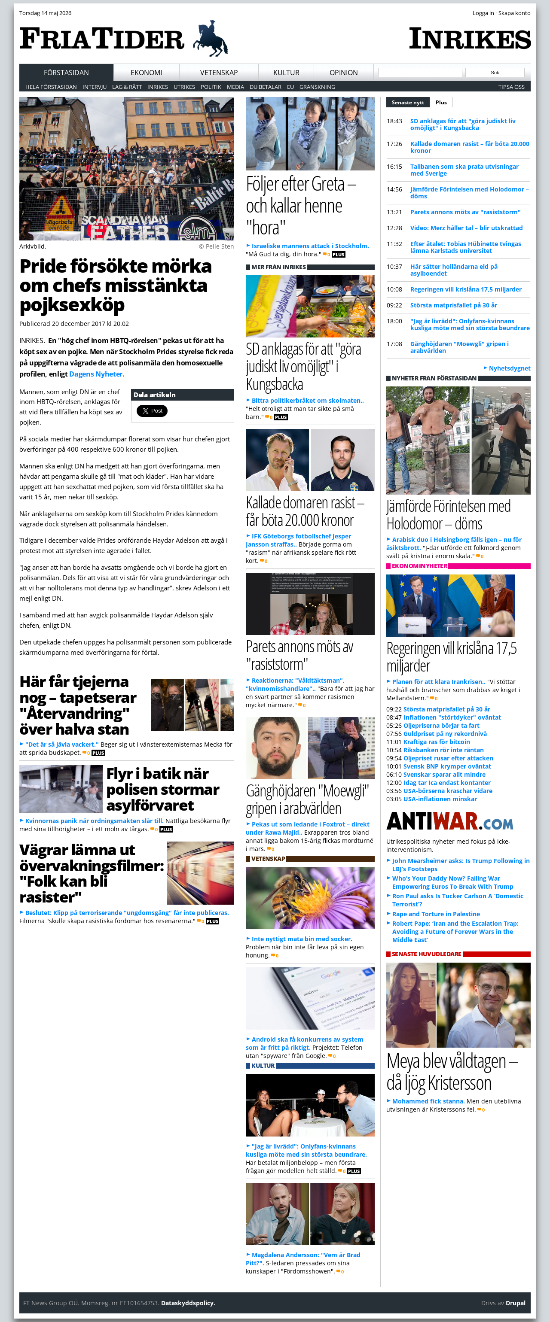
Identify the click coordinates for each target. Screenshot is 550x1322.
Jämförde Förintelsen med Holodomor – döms (469, 192)
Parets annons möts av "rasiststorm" (465, 212)
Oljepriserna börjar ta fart (441, 725)
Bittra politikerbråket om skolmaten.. (308, 400)
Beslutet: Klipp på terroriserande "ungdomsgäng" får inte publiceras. (127, 913)
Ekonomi (146, 72)
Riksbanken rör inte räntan (443, 750)
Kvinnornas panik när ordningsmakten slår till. (94, 821)
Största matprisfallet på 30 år (453, 305)
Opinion (344, 72)
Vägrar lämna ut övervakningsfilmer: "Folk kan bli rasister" (91, 873)
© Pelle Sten (216, 246)
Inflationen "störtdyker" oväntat (452, 717)
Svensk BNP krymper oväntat (447, 766)
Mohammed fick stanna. (428, 1101)
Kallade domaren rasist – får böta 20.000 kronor (469, 147)
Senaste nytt (411, 101)
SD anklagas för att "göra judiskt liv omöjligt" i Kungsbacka (463, 124)
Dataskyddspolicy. (188, 1303)
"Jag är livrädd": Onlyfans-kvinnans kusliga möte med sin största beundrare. (306, 1150)
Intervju (94, 87)
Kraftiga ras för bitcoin (436, 742)
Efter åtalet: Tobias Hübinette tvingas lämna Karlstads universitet (465, 247)
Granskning (317, 87)
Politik (211, 87)
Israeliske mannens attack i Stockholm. (310, 246)
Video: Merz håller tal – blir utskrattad (466, 228)
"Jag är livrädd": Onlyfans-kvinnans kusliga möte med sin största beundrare (470, 324)
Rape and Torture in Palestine (436, 914)
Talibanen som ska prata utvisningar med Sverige (464, 169)
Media (235, 87)
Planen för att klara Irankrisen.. (439, 682)
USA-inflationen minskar (440, 799)
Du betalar (265, 87)
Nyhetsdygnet (510, 368)
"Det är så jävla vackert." (62, 744)
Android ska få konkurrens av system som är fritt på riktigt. (305, 1043)
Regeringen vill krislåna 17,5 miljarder (466, 289)
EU (290, 87)
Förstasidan (66, 72)
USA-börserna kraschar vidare (447, 791)
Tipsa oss (511, 87)
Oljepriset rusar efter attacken (448, 758)
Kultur (286, 72)
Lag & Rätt (127, 87)
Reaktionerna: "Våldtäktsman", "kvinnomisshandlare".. (295, 684)
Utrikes (184, 87)
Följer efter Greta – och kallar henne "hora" (301, 204)
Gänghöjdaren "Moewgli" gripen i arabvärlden (459, 347)
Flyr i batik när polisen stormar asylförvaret (162, 789)
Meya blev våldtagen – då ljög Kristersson (452, 1071)
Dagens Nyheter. (96, 374)
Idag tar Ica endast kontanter (447, 782)
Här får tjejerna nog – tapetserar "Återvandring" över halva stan (77, 704)
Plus (441, 102)
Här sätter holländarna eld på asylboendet (454, 269)
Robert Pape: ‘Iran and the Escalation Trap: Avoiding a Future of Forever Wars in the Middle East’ (455, 931)
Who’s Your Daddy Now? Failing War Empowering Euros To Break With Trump (452, 882)
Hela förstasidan (51, 87)
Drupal (516, 1303)
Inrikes (157, 87)
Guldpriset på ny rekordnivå (445, 733)
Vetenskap (219, 72)
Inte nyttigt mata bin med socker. (302, 939)
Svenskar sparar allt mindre (444, 774)
